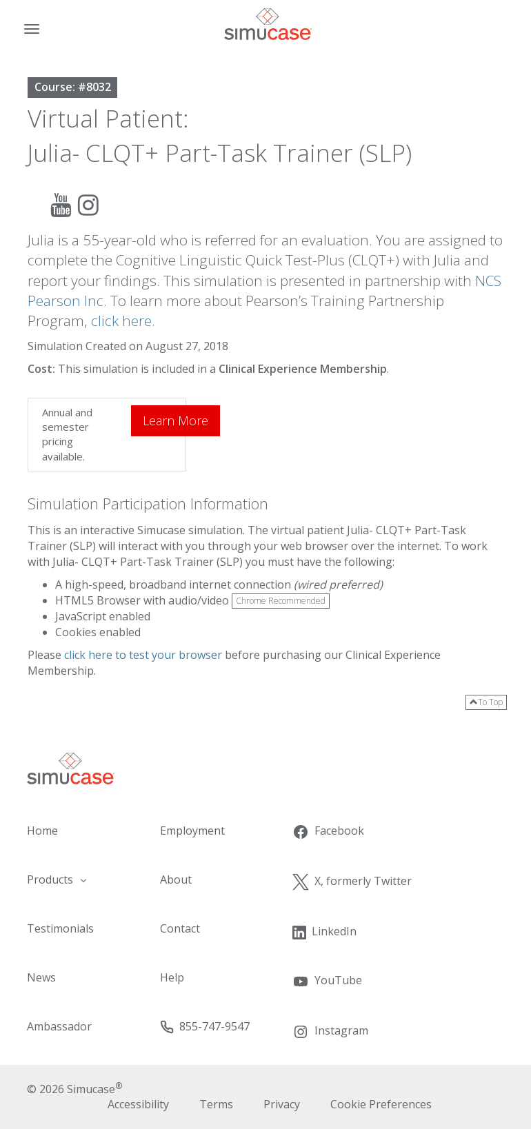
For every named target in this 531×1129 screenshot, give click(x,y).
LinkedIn (324, 931)
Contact (180, 928)
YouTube (327, 981)
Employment (192, 830)
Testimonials (60, 928)
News (41, 977)
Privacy (281, 1104)
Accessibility (138, 1104)
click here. (123, 320)
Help (172, 977)
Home (42, 830)
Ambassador (59, 1026)
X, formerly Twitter (352, 882)
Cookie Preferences (381, 1104)
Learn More (175, 420)
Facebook (328, 831)
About (176, 879)
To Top (486, 702)
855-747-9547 (204, 1026)
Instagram (330, 1031)
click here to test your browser (143, 654)
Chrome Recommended (280, 601)
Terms (216, 1104)
